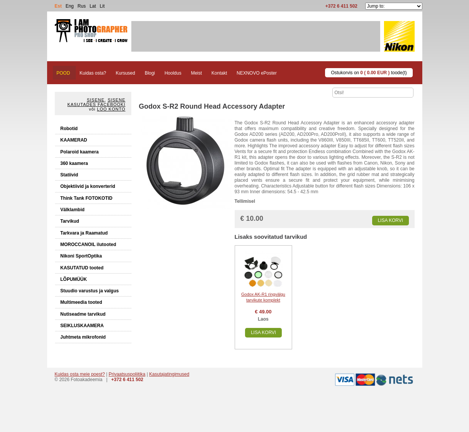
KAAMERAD (73, 140)
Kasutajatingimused (169, 374)
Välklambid (72, 209)
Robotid (69, 128)
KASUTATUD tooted (82, 268)
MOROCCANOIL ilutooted (88, 244)
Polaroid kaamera (79, 152)
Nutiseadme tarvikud (83, 314)
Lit (102, 6)
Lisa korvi (390, 220)
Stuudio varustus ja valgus (89, 290)
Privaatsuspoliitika (127, 374)
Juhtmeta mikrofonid (83, 337)
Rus (82, 6)
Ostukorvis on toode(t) (369, 72)
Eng (69, 6)
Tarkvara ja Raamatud (84, 233)
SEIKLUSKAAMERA (82, 325)
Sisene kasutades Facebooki (96, 102)
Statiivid (69, 175)
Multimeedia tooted (81, 302)
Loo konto (111, 109)
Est (58, 6)
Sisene (96, 100)
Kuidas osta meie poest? (80, 374)
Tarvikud (69, 221)
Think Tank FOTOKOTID (86, 198)
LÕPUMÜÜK (73, 279)
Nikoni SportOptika (81, 256)
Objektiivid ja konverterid (87, 186)
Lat (93, 6)
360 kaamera (74, 163)
